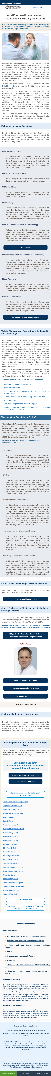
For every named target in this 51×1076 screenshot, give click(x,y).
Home (3, 3)
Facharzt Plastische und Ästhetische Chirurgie (25, 941)
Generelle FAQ (37, 7)
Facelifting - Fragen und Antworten (25, 317)
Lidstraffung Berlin (10, 844)
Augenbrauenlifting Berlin (12, 806)
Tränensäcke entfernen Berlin (14, 886)
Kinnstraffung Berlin (10, 840)
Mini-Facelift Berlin (10, 848)
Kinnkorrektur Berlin (10, 836)
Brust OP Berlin (26, 900)
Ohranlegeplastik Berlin (11, 856)
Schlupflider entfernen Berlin (13, 867)
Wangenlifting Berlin (10, 894)
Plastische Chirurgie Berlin (11, 1053)
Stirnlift (16, 86)
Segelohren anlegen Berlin (13, 871)
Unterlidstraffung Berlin (11, 890)
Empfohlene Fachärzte (25, 782)
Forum (9, 952)
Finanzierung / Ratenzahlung (25, 599)
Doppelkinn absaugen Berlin (13, 813)
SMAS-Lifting (19, 192)
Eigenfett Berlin (8, 817)
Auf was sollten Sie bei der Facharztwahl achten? (26, 936)
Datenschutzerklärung (30, 1026)
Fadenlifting (25, 247)
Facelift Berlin (8, 821)
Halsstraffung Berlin (10, 833)
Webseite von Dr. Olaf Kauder (25, 680)
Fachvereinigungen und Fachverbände (23, 1017)
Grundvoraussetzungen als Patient (20, 956)
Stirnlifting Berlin (9, 875)
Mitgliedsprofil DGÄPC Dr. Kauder (25, 688)
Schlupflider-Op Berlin (11, 863)
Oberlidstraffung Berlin (11, 852)
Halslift (5, 86)
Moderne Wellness (12, 1030)
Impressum (18, 1026)
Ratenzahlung (12, 960)
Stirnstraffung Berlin (10, 879)
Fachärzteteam (21, 1012)
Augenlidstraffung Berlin (12, 809)
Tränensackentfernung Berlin (13, 883)
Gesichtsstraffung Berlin (12, 825)
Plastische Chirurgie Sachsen (12, 1058)
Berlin (9, 3)
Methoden (17, 3)
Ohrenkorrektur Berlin (11, 860)
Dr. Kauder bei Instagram (25, 696)
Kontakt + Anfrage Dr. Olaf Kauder (25, 775)
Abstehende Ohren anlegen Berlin (15, 802)
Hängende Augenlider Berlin (13, 829)
